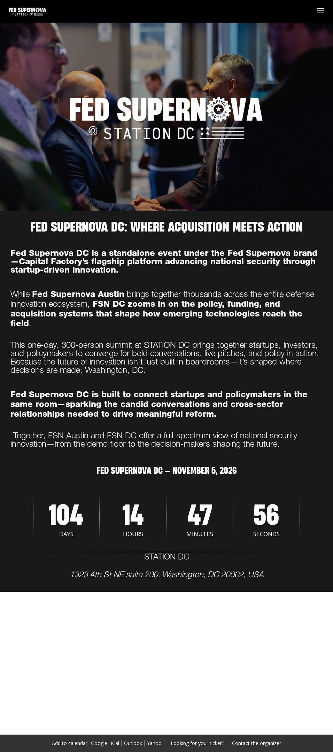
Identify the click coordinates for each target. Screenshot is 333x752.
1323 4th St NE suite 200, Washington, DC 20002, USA (167, 575)
